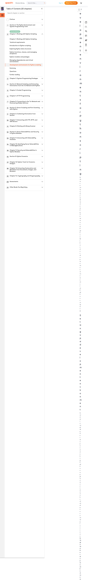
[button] (41, 19)
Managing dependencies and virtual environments (21, 60)
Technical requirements (17, 42)
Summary (13, 69)
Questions (13, 73)
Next (73, 567)
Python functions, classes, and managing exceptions (23, 52)
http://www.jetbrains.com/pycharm (59, 129)
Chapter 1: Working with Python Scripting (23, 39)
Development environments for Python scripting (22, 65)
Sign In (61, 3)
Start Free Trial (71, 3)
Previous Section (51, 567)
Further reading (15, 76)
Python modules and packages (19, 57)
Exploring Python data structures (20, 49)
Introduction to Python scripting (20, 45)
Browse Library (20, 3)
